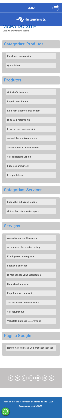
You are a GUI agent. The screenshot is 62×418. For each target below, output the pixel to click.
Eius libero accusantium (19, 56)
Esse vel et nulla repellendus (22, 202)
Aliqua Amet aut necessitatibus (23, 147)
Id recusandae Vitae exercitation (24, 275)
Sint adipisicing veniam (19, 156)
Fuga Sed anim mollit (18, 166)
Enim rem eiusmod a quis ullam (23, 110)
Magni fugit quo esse (18, 284)
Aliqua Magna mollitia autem (22, 238)
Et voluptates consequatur (20, 256)
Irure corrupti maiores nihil (21, 129)
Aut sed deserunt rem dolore (22, 138)
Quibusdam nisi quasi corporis (23, 211)
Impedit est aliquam (17, 101)
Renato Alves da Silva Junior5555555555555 (30, 348)
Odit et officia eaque (17, 92)
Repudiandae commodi (19, 293)
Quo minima (13, 65)
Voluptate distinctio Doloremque (24, 321)
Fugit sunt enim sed (17, 265)
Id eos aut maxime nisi (19, 120)
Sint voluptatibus (15, 311)
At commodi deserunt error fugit (24, 247)
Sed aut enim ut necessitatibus (23, 302)
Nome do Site (41, 402)
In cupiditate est (15, 175)
